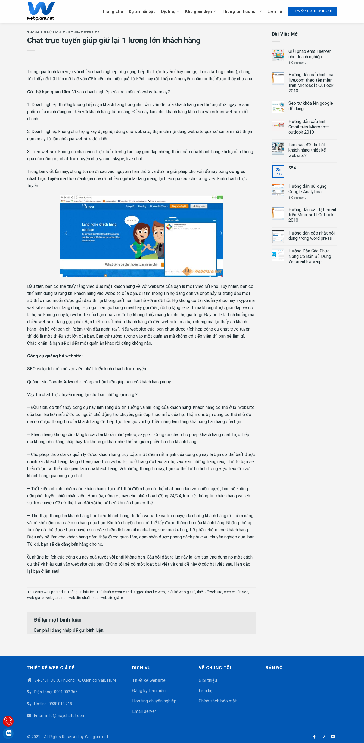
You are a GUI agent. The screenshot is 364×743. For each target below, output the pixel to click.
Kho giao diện (200, 11)
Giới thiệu (208, 680)
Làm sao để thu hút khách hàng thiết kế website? (307, 150)
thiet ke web (155, 592)
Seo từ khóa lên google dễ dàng (310, 106)
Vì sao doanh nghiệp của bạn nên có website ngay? (121, 91)
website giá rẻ (111, 598)
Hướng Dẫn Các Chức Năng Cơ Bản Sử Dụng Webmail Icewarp (309, 256)
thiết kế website (209, 592)
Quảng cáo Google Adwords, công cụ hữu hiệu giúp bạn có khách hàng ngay (99, 381)
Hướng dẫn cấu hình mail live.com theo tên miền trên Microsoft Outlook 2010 (311, 82)
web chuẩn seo (236, 592)
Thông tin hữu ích (242, 11)
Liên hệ (274, 11)
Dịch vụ (170, 11)
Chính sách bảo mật (218, 701)
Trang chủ (112, 11)
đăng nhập (62, 630)
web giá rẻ (35, 598)
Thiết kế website (149, 680)
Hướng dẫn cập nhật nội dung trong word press (311, 235)
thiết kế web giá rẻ (181, 592)
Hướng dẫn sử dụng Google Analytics (307, 189)
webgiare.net (56, 598)
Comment (297, 62)
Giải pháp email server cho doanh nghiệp (309, 54)
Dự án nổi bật (142, 11)
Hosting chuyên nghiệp (154, 701)
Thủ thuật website (81, 32)
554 (292, 168)
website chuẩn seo (83, 598)
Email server (144, 711)
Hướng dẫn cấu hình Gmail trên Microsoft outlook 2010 (308, 127)
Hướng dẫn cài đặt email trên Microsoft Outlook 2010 (312, 215)
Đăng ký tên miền (149, 690)
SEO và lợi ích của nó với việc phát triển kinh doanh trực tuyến (86, 368)
